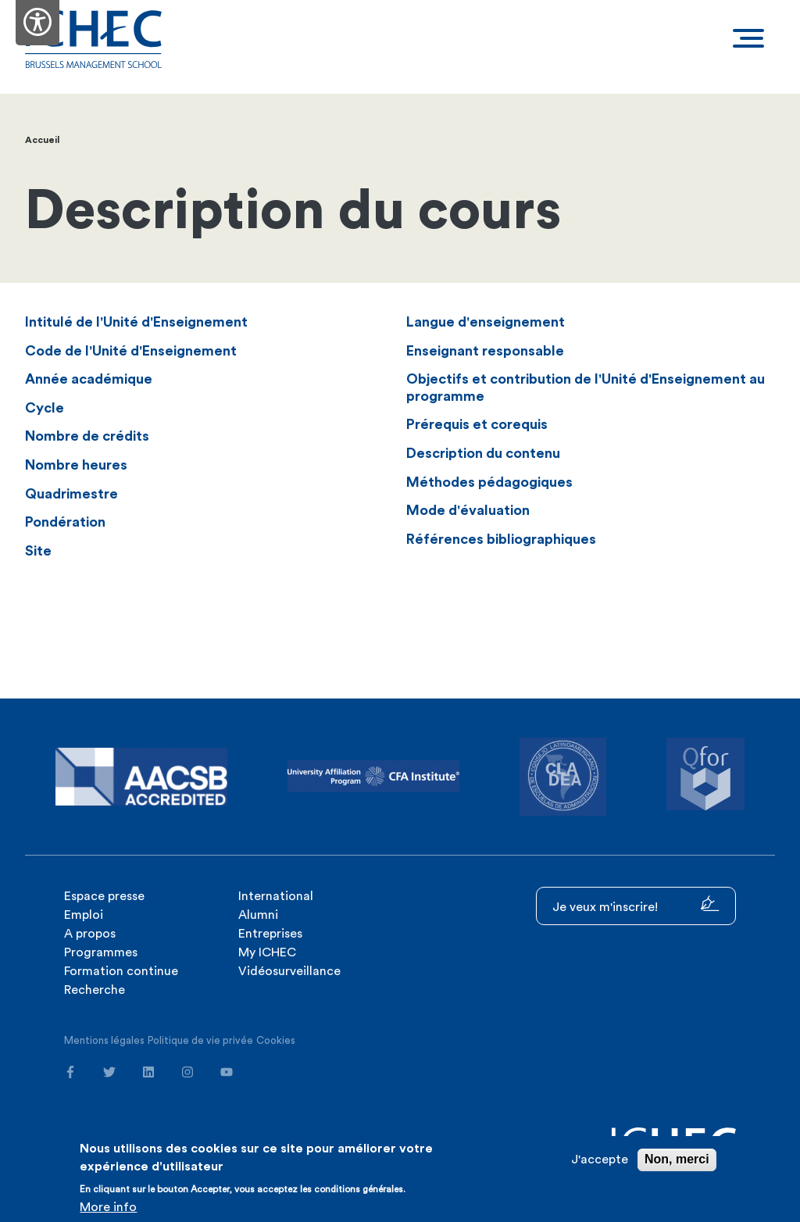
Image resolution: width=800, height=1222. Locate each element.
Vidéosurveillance (289, 971)
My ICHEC (267, 952)
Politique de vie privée (200, 1040)
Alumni (258, 915)
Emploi (83, 915)
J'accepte (599, 1159)
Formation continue (121, 971)
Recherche (94, 990)
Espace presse (104, 896)
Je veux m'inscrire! (636, 904)
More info (108, 1207)
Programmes (101, 952)
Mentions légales (104, 1040)
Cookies (275, 1040)
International (275, 896)
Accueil (42, 140)
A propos (90, 933)
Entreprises (270, 933)
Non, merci (677, 1159)
